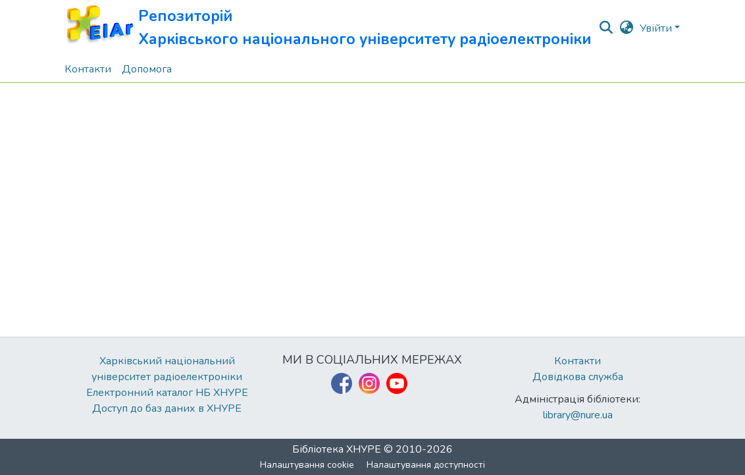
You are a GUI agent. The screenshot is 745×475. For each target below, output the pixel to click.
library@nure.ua (578, 415)
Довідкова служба (577, 377)
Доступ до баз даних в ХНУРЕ (167, 408)
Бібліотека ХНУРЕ (336, 449)
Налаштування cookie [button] (307, 465)
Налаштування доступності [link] (426, 465)
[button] (328, 28)
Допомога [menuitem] (147, 69)
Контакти (577, 361)
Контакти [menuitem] (87, 69)
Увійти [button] (657, 28)
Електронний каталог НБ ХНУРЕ (167, 392)
